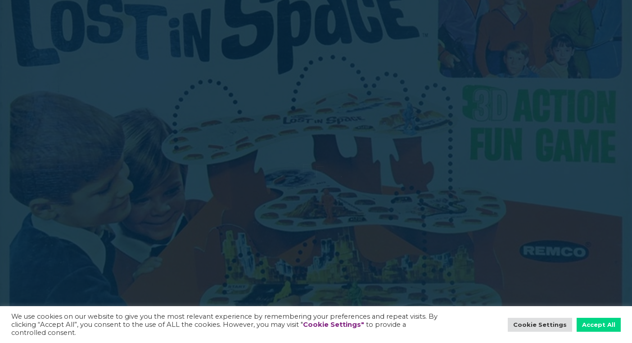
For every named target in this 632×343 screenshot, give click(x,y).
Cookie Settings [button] (540, 324)
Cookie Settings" (333, 325)
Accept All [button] (598, 324)
